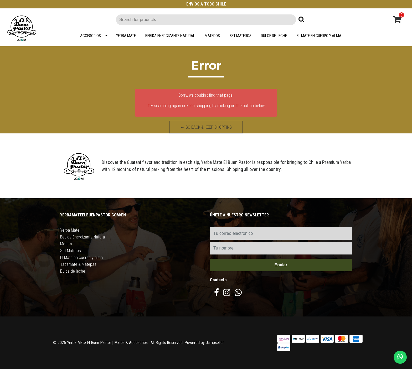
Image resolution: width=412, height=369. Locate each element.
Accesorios (90, 35)
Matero (66, 243)
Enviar (281, 265)
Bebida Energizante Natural (170, 35)
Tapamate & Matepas (78, 264)
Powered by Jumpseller (204, 342)
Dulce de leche (274, 35)
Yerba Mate (126, 35)
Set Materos (240, 35)
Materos (212, 35)
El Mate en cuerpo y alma (319, 35)
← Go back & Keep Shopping (206, 127)
